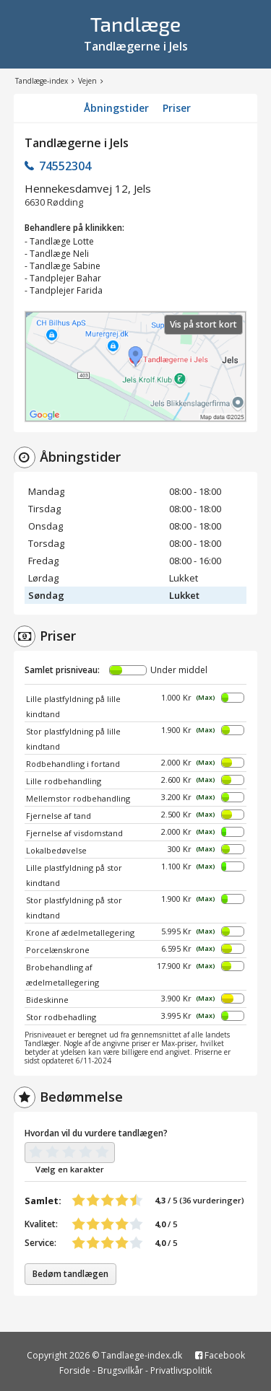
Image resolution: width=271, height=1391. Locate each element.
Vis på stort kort (203, 324)
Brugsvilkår (120, 1370)
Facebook (220, 1355)
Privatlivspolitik (181, 1370)
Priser (177, 108)
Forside (74, 1370)
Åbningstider (116, 108)
